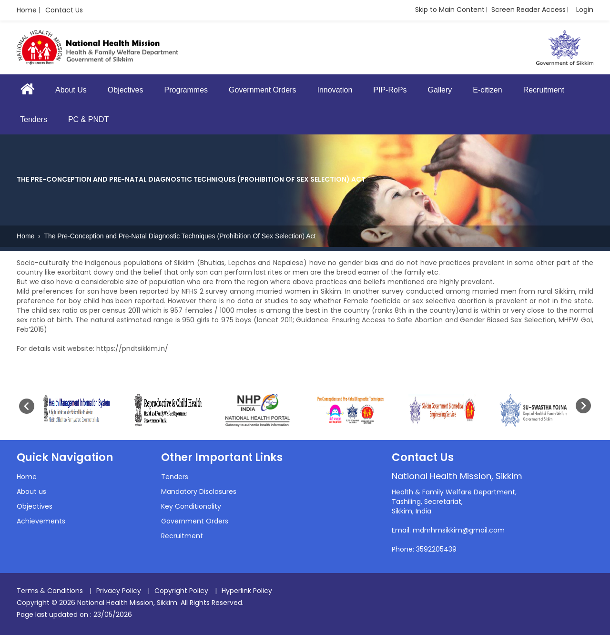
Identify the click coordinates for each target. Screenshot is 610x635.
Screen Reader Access (528, 9)
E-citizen (487, 90)
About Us (71, 90)
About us (31, 491)
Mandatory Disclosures (198, 491)
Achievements (41, 521)
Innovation (334, 90)
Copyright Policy (181, 590)
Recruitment (543, 90)
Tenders (33, 119)
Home (26, 236)
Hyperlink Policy (247, 590)
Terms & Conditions (50, 590)
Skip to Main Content (450, 9)
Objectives (125, 90)
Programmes (186, 90)
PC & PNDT (88, 119)
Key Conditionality (191, 506)
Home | (29, 10)
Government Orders (262, 90)
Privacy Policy (118, 590)
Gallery (440, 90)
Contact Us (64, 10)
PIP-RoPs (390, 90)
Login (584, 9)
